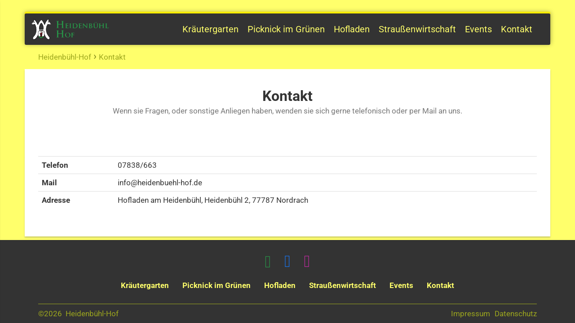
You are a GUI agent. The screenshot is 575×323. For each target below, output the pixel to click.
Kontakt (516, 29)
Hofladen (352, 29)
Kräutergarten (210, 29)
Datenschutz (516, 313)
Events (478, 29)
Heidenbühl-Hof (64, 56)
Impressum (470, 313)
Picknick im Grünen (286, 29)
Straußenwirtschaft (417, 29)
